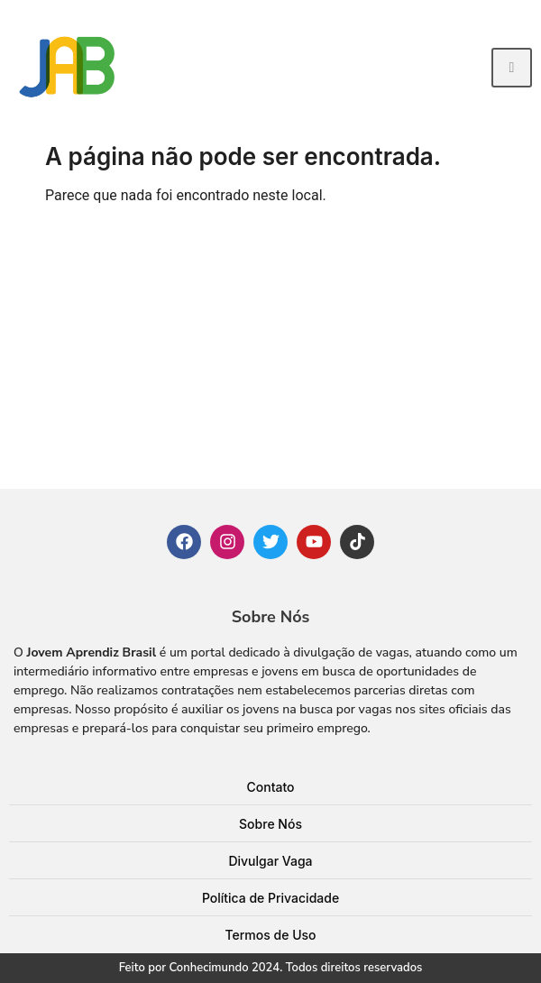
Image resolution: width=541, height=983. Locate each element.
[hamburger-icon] (511, 67)
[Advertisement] (270, 353)
